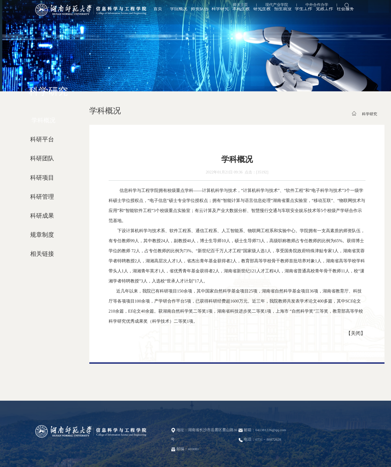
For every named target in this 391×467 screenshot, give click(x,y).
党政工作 (324, 15)
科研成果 (42, 216)
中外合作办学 (314, 6)
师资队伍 (199, 15)
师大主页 (238, 6)
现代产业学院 (274, 6)
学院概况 (178, 15)
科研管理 (42, 197)
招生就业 (283, 15)
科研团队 (42, 158)
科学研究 (220, 15)
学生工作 (303, 15)
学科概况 (43, 120)
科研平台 (42, 139)
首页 (157, 15)
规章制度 (42, 235)
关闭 (356, 333)
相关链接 (42, 254)
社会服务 (345, 15)
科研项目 (42, 178)
